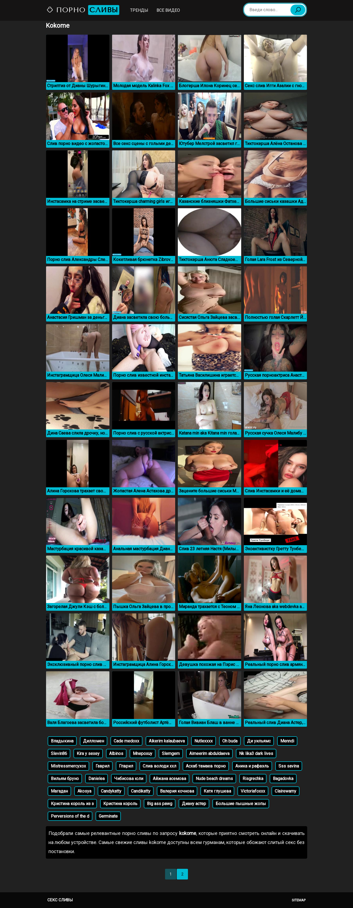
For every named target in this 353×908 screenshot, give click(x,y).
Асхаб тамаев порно (206, 766)
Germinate (108, 816)
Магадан (59, 791)
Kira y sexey (88, 753)
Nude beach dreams (214, 778)
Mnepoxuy (142, 753)
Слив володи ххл (159, 766)
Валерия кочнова (177, 791)
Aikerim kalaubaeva (167, 741)
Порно (82, 10)
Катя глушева (217, 791)
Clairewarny (285, 791)
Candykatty (111, 791)
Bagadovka (283, 778)
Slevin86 (59, 753)
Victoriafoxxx (253, 791)
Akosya (84, 791)
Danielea (96, 778)
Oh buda (229, 741)
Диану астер (194, 803)
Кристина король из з (72, 803)
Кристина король (120, 803)
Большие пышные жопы (241, 803)
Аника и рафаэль (252, 766)
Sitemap (299, 900)
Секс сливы (60, 900)
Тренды (139, 10)
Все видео (168, 10)
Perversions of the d (70, 816)
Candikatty (140, 791)
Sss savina (288, 766)
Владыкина (62, 741)
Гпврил (126, 766)
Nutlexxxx (203, 741)
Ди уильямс (259, 741)
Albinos (116, 753)
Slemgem (171, 753)
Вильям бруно (65, 778)
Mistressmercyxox (68, 766)
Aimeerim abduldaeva (209, 753)
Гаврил (102, 766)
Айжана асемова (169, 778)
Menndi (287, 741)
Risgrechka (253, 778)
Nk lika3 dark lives (256, 753)
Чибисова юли (128, 778)
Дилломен (93, 741)
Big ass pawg (159, 803)
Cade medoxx (126, 741)
